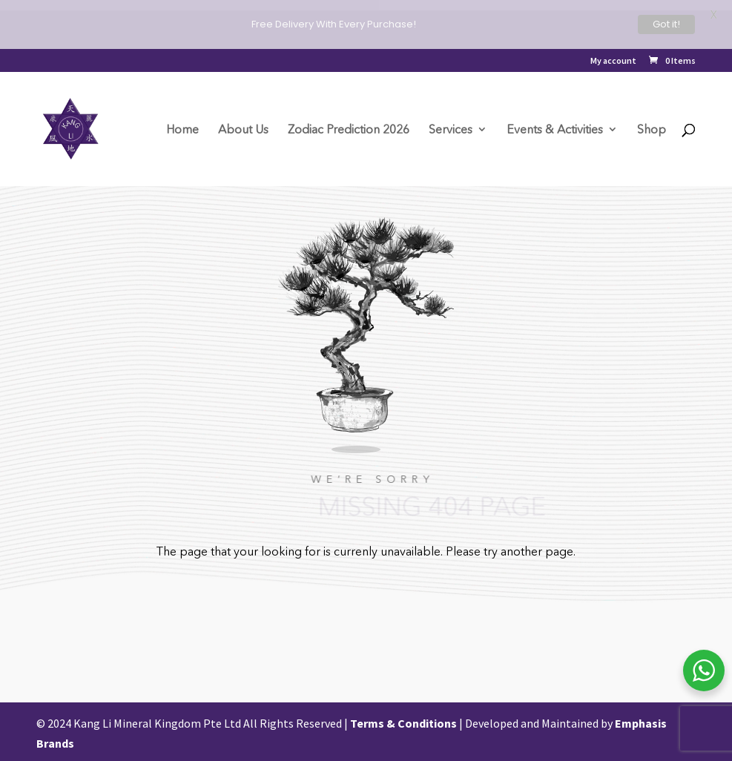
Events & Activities (555, 130)
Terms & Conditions (403, 720)
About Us (243, 130)
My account (613, 61)
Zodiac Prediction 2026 (348, 130)
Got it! (666, 24)
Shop (651, 130)
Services (450, 130)
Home (182, 130)
